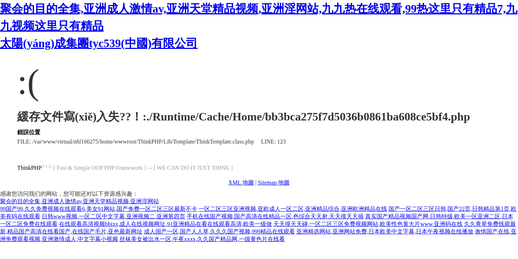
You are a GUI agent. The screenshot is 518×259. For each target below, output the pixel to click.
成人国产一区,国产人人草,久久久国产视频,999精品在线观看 (219, 231)
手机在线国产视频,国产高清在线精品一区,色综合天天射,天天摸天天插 (275, 216)
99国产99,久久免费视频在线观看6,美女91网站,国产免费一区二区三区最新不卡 (98, 209)
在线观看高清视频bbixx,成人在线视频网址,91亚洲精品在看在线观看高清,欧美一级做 (165, 224)
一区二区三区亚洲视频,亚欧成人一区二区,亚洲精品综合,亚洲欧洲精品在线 (293, 209)
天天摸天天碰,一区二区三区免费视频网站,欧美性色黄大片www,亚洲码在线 (368, 224)
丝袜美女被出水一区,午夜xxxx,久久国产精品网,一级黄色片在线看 (202, 239)
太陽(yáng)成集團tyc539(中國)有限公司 (98, 43)
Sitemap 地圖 (274, 183)
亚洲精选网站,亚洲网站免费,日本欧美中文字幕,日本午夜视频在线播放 (384, 231)
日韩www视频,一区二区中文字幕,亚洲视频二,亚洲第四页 (113, 216)
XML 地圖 (241, 183)
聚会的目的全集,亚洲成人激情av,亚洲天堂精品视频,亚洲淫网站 (79, 201)
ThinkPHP (29, 168)
